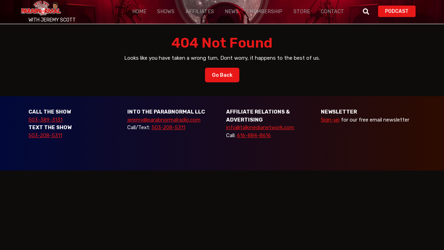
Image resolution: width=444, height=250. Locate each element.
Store (279, 12)
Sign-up (330, 120)
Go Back (225, 77)
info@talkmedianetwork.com (260, 127)
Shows (161, 12)
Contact (307, 12)
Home (137, 12)
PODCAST (400, 10)
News (218, 12)
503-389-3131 (45, 120)
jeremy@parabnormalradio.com (163, 120)
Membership (248, 12)
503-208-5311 (45, 135)
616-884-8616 (254, 135)
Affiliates (190, 12)
